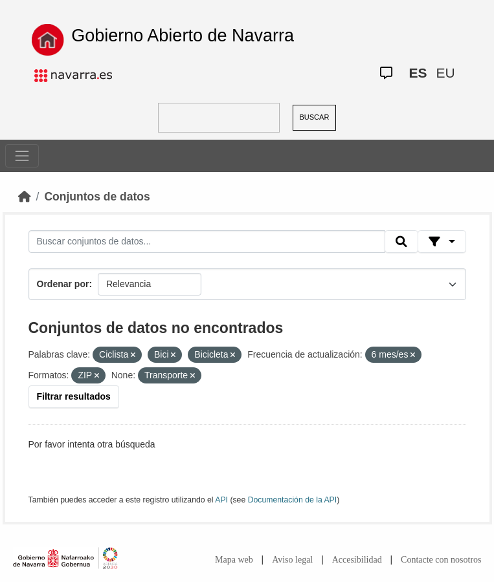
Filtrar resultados (74, 396)
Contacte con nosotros (441, 560)
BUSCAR (315, 117)
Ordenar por (63, 284)
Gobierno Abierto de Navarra (182, 35)
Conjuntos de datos (97, 196)
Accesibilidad (357, 560)
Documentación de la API (292, 499)
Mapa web (234, 560)
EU (445, 72)
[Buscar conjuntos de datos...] (207, 241)
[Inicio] (24, 196)
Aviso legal (292, 560)
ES (418, 72)
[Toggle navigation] (22, 155)
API (221, 499)
